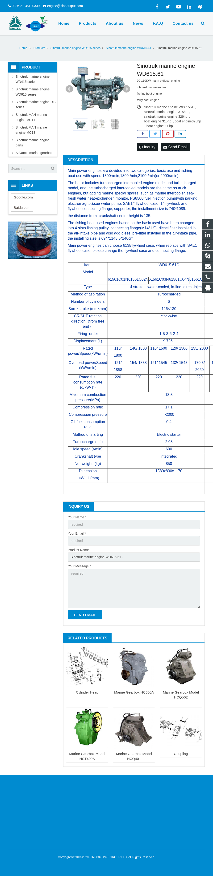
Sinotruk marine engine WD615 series (33, 91)
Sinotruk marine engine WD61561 (168, 107)
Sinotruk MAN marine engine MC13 (31, 129)
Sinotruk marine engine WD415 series (33, 79)
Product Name (78, 550)
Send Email (175, 147)
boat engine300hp (159, 126)
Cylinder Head (87, 692)
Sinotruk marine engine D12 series (36, 104)
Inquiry (147, 147)
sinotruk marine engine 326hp (165, 116)
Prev (69, 89)
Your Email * (77, 533)
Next (126, 89)
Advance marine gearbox (34, 153)
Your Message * (79, 566)
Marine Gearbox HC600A (134, 692)
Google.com (23, 197)
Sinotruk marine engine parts (33, 142)
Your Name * (77, 517)
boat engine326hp (188, 121)
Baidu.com (22, 208)
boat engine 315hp (157, 121)
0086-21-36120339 (26, 6)
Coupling (181, 754)
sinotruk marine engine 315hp (165, 112)
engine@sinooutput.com (65, 6)
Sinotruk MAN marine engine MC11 (31, 117)
